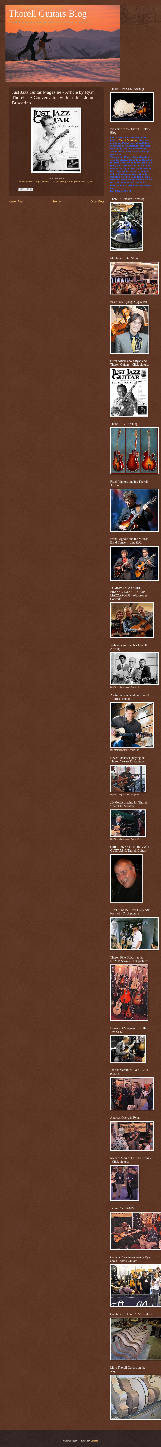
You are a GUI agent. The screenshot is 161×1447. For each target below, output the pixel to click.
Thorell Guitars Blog (48, 13)
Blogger (94, 1441)
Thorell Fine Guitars (128, 140)
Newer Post (16, 201)
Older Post (97, 201)
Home (57, 201)
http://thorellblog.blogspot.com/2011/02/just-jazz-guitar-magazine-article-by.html (56, 181)
